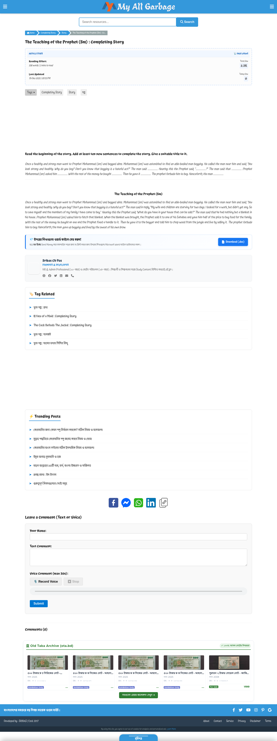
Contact (218, 724)
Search (186, 21)
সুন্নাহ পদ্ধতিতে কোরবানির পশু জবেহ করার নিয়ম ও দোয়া (60, 438)
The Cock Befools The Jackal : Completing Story (60, 324)
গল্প (83, 91)
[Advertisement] (138, 124)
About (206, 724)
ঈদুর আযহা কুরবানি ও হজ (45, 456)
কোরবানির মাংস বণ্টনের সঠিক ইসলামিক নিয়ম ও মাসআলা (61, 447)
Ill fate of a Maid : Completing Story (52, 316)
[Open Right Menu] (272, 7)
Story (64, 32)
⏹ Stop (73, 584)
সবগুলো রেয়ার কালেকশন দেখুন (138, 697)
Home (31, 32)
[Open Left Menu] (5, 7)
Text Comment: (138, 556)
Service (230, 724)
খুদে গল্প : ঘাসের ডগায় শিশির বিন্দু (48, 342)
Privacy (242, 724)
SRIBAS (23, 724)
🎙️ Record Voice (46, 584)
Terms (268, 724)
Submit (38, 606)
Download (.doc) (233, 241)
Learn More (171, 731)
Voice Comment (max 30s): (49, 576)
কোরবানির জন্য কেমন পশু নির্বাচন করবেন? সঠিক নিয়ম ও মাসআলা (66, 429)
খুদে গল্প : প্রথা (38, 306)
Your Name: (138, 534)
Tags (31, 91)
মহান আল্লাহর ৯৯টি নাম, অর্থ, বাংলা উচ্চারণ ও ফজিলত (60, 465)
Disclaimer (255, 724)
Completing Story (48, 32)
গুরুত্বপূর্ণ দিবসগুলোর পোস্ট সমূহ (48, 483)
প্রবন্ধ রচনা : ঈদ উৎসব (42, 474)
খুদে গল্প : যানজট (40, 333)
